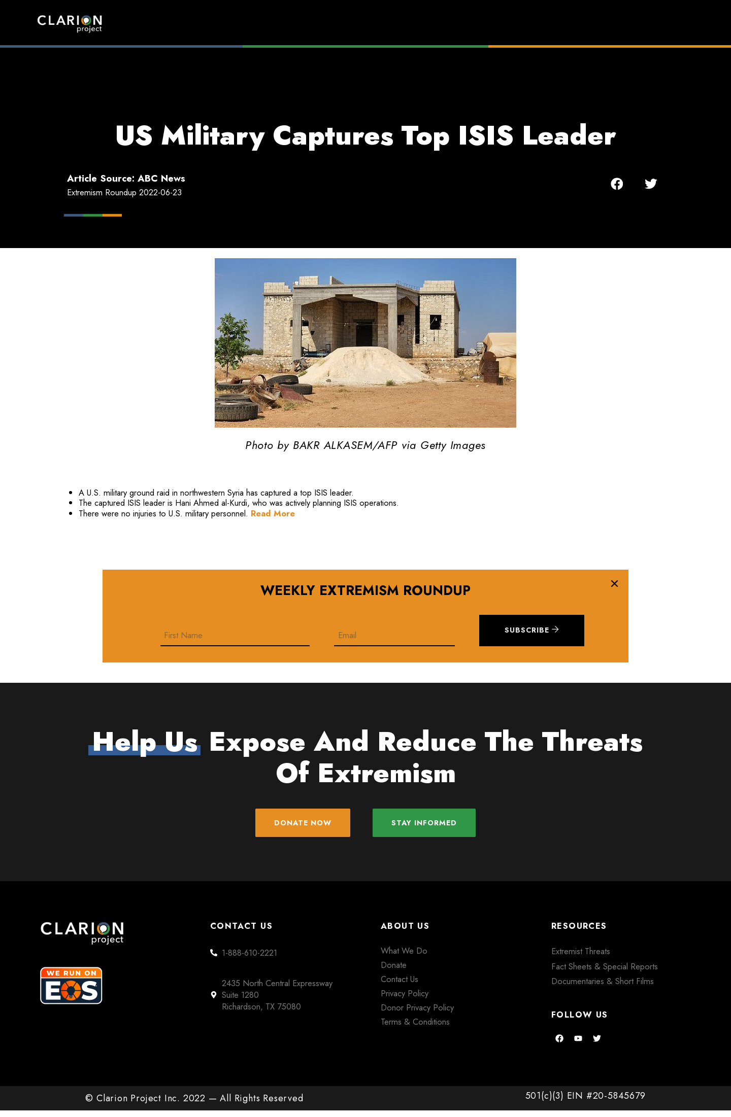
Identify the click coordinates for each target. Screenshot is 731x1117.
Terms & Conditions (415, 1028)
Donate (650, 23)
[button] (617, 183)
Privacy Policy (404, 999)
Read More (273, 513)
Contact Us (399, 985)
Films (495, 23)
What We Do (404, 957)
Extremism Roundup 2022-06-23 (124, 192)
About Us (571, 23)
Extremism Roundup (396, 23)
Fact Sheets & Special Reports (604, 972)
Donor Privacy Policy (417, 1013)
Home (298, 23)
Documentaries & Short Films (602, 988)
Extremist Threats (580, 957)
